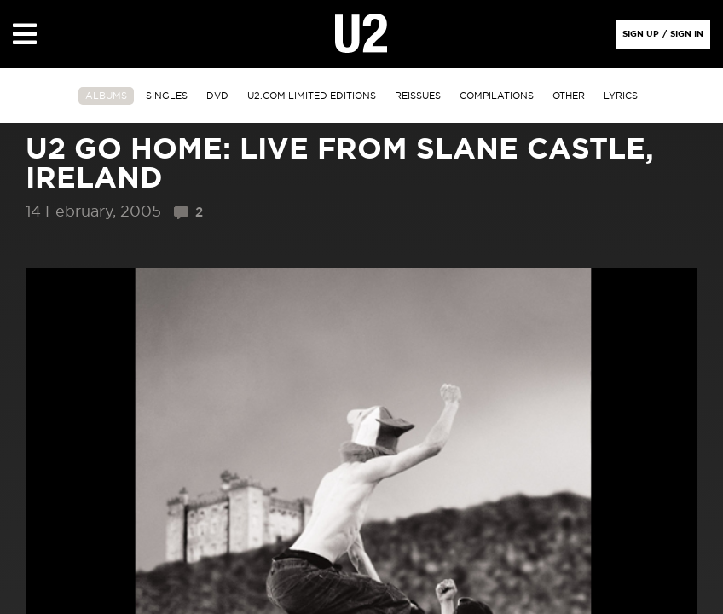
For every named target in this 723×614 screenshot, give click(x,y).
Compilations (497, 96)
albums (106, 96)
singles (167, 96)
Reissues (418, 96)
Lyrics (621, 96)
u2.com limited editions (311, 96)
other (568, 96)
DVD (217, 96)
